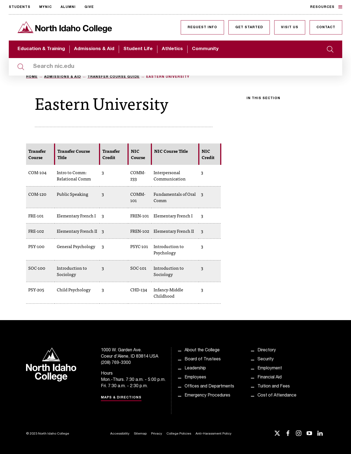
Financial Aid (269, 377)
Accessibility (119, 433)
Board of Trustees (203, 359)
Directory (266, 350)
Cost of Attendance (276, 395)
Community (205, 49)
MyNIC (45, 7)
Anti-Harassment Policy (213, 433)
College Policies (178, 433)
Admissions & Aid (94, 49)
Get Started (249, 27)
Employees (195, 377)
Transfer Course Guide (113, 77)
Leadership (195, 368)
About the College (202, 350)
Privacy (156, 433)
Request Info (202, 27)
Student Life (138, 49)
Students (19, 7)
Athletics (172, 49)
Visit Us (289, 27)
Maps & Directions (121, 397)
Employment (269, 368)
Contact (325, 27)
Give (89, 7)
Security (265, 359)
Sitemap (140, 433)
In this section (263, 98)
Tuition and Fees (273, 386)
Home (32, 77)
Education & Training (41, 49)
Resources (326, 7)
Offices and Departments (209, 386)
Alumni (68, 7)
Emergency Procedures (207, 395)
